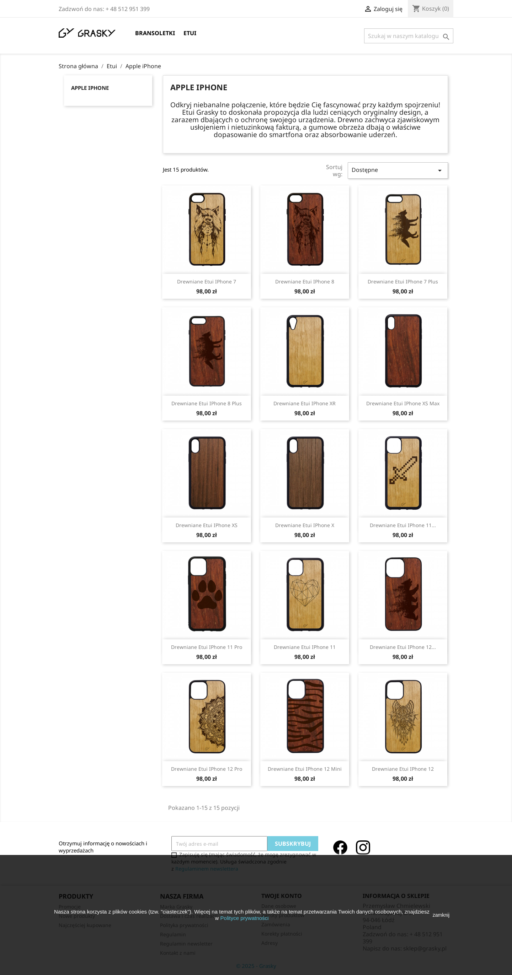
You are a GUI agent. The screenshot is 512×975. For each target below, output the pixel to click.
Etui (189, 33)
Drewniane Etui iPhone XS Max (402, 403)
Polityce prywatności (244, 918)
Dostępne (398, 170)
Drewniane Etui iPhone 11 (305, 647)
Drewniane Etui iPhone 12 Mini (305, 768)
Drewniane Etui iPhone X (304, 525)
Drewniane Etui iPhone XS (207, 525)
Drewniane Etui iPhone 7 (206, 281)
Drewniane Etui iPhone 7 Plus (403, 281)
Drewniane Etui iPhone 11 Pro (206, 647)
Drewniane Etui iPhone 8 (304, 281)
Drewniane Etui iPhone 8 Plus (206, 403)
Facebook (340, 847)
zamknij (441, 915)
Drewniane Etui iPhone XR (304, 403)
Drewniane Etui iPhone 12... (403, 647)
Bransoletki (155, 33)
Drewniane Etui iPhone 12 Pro (206, 768)
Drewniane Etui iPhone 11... (403, 525)
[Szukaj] (408, 35)
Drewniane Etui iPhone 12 (403, 768)
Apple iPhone (90, 87)
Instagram (363, 847)
